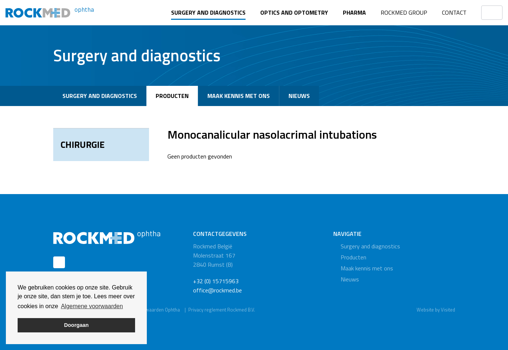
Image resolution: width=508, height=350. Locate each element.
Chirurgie (83, 145)
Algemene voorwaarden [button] (92, 306)
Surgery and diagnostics (208, 12)
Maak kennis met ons (238, 95)
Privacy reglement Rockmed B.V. (221, 309)
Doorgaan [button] (76, 325)
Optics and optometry (294, 12)
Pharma (354, 12)
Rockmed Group (404, 12)
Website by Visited (436, 309)
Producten (172, 95)
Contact (454, 12)
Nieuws (299, 95)
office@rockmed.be (217, 290)
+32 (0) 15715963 (216, 281)
